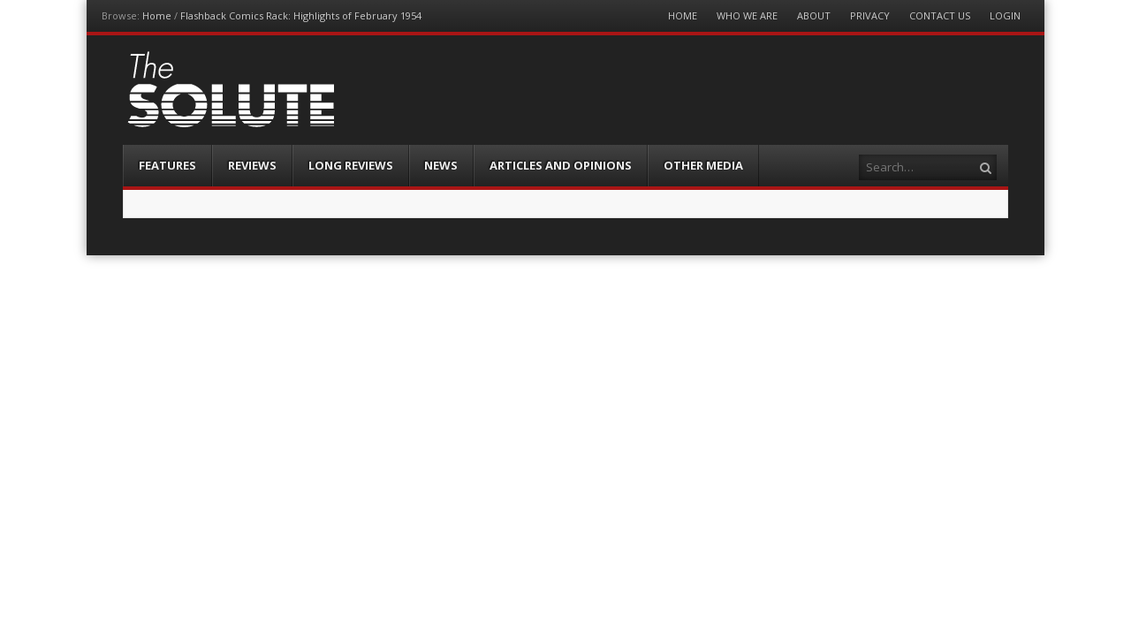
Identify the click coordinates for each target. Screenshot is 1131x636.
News (441, 165)
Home (156, 15)
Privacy (870, 15)
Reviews (252, 165)
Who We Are (747, 15)
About (814, 15)
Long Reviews (350, 165)
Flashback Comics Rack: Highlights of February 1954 (300, 15)
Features (167, 165)
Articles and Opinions (561, 165)
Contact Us (939, 15)
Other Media (703, 165)
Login (1005, 15)
